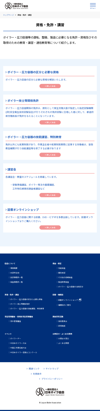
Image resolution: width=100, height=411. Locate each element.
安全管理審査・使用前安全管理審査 (19, 316)
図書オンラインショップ (68, 300)
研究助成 (61, 325)
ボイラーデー (15, 338)
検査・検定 (57, 263)
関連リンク (33, 368)
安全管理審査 (15, 321)
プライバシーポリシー (51, 378)
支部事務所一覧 (16, 277)
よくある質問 (63, 343)
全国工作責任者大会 (18, 347)
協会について (10, 263)
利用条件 (36, 373)
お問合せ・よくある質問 (62, 333)
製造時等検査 (63, 282)
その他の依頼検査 (65, 277)
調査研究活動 (58, 316)
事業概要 (13, 268)
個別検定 (61, 272)
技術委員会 (62, 321)
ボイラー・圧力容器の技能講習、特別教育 (27, 308)
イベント (8, 333)
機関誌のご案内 (64, 305)
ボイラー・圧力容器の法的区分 (70, 286)
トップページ (8, 15)
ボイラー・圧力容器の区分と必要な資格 (26, 299)
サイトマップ (51, 368)
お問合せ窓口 (63, 338)
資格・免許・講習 (12, 294)
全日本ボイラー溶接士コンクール (23, 352)
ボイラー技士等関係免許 (20, 304)
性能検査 (61, 268)
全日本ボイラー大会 (18, 343)
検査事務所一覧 (16, 282)
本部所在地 (14, 272)
